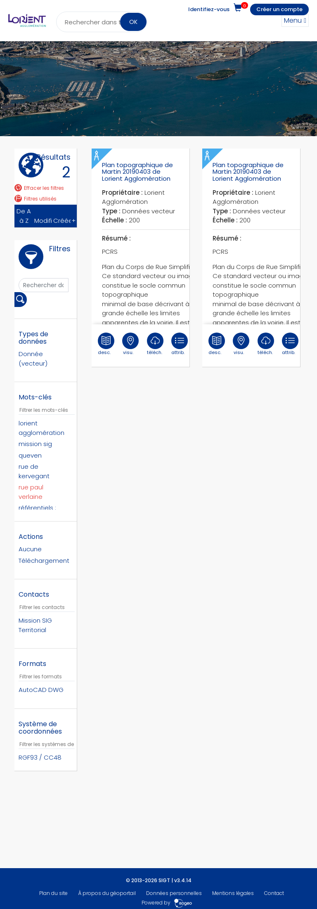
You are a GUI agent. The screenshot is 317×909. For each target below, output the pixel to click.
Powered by (167, 902)
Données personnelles (174, 893)
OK (133, 22)
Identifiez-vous (208, 9)
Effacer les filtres (39, 187)
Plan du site (53, 893)
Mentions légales (233, 893)
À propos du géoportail (107, 893)
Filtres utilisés (35, 198)
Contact (274, 893)
